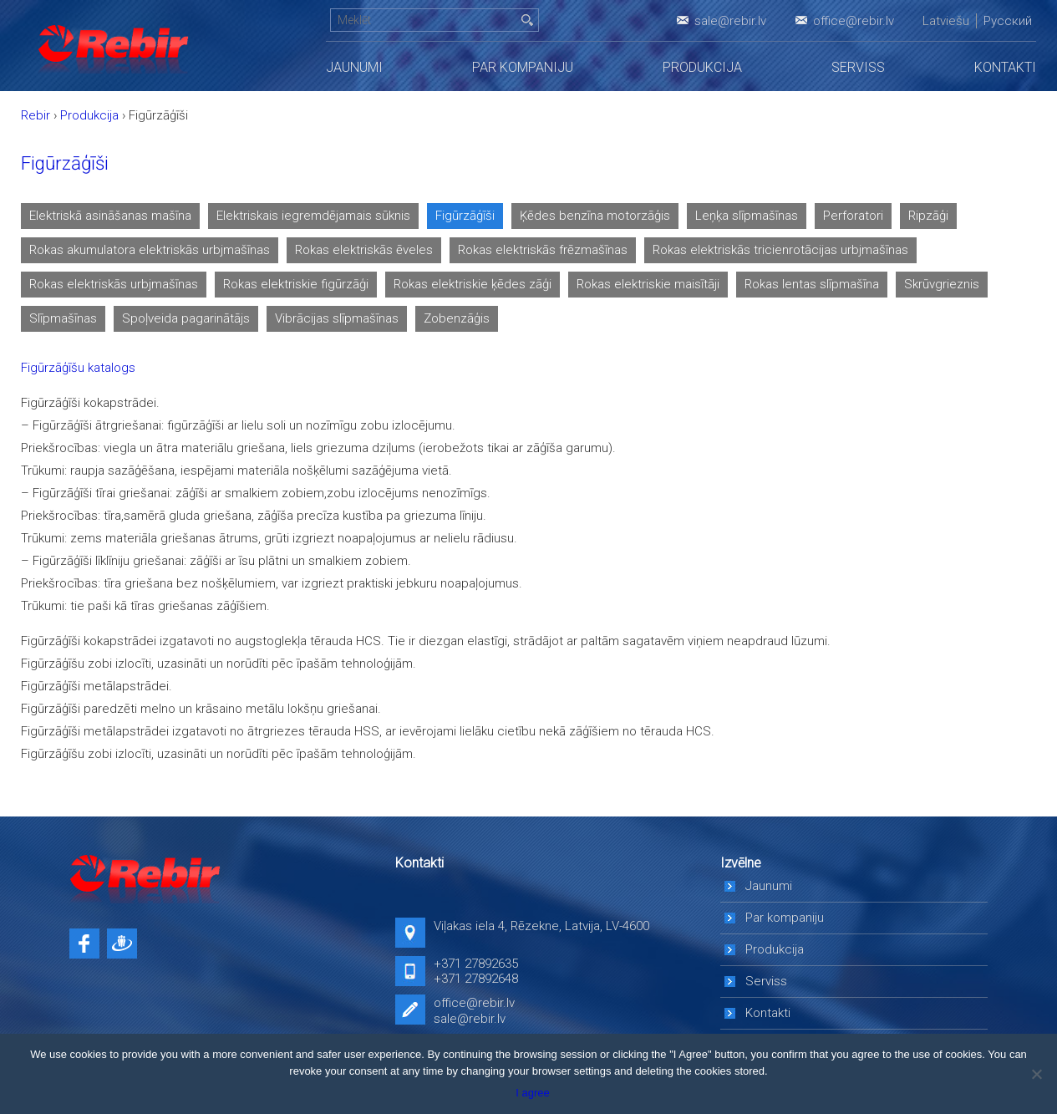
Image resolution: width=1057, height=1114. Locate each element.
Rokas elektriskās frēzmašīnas (543, 249)
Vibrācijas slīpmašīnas (337, 318)
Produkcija (702, 67)
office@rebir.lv (853, 20)
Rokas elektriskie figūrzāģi (295, 284)
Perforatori (853, 215)
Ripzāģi (928, 215)
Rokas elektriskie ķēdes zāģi (472, 284)
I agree (532, 1092)
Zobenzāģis (457, 318)
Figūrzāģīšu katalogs (78, 367)
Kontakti (1005, 67)
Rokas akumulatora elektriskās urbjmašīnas (149, 249)
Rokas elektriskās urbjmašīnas (113, 284)
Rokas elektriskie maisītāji (648, 284)
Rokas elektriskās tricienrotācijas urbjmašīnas (780, 249)
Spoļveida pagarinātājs (186, 318)
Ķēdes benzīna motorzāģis (595, 215)
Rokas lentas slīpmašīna (811, 284)
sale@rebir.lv (730, 20)
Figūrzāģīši (465, 215)
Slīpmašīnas (63, 318)
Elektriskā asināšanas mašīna (110, 215)
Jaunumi (354, 67)
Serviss (858, 67)
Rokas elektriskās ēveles (364, 249)
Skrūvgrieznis (941, 284)
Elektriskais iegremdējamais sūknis (313, 215)
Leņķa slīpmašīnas (746, 215)
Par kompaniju (522, 67)
